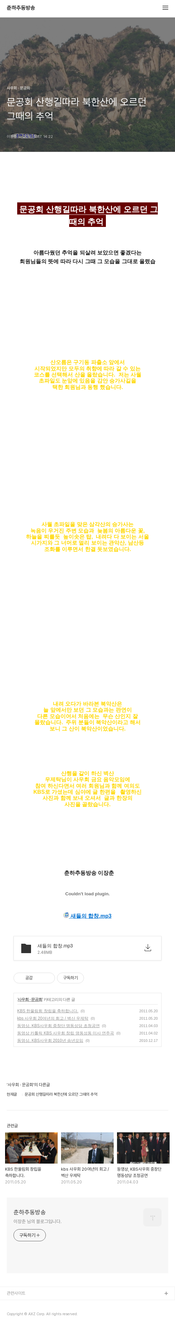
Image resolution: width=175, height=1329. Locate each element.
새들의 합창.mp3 (87, 915)
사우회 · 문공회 (30, 999)
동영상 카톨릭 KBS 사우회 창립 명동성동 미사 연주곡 (65, 1033)
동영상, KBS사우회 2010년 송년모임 (50, 1040)
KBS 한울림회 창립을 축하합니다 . (47, 1011)
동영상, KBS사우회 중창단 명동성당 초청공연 (58, 1025)
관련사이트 (16, 1293)
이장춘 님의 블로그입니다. (37, 1221)
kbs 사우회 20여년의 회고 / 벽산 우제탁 (52, 1018)
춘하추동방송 (21, 8)
